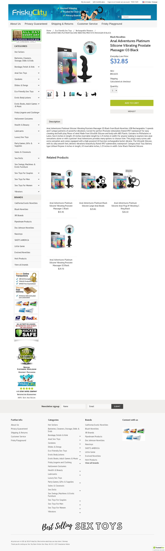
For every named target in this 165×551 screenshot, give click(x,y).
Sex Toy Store (32, 544)
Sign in (110, 2)
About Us (15, 24)
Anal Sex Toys (21, 73)
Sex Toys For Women (23, 185)
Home (49, 30)
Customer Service (87, 24)
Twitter (124, 425)
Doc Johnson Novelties (24, 227)
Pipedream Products (23, 221)
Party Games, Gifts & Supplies (23, 144)
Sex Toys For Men (22, 179)
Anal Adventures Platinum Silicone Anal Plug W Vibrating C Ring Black (125, 206)
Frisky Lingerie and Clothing (26, 112)
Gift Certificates (99, 2)
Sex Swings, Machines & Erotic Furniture (25, 165)
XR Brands (19, 215)
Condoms (18, 79)
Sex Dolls (19, 158)
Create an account (122, 2)
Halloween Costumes (24, 118)
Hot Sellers (19, 52)
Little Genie (20, 246)
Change (154, 2)
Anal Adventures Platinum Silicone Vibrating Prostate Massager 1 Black (61, 206)
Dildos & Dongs (21, 85)
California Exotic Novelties (26, 203)
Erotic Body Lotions (23, 97)
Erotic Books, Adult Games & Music (26, 105)
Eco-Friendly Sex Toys (24, 91)
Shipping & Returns (62, 24)
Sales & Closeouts (23, 152)
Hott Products (21, 258)
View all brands (21, 264)
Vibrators (19, 191)
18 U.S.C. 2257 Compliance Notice (59, 544)
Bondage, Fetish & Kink (24, 67)
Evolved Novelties (22, 252)
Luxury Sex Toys (22, 137)
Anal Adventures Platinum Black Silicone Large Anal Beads (93, 204)
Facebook (138, 425)
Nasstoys (19, 234)
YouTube (128, 425)
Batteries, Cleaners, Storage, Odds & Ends (24, 59)
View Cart (134, 2)
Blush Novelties (21, 209)
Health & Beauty (22, 125)
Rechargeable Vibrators (84, 30)
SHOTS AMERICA (22, 240)
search (153, 17)
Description (54, 121)
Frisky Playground (112, 24)
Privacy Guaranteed (36, 24)
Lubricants (19, 131)
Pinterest (133, 425)
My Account (85, 2)
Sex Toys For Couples (24, 173)
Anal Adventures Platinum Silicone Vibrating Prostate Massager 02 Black (61, 262)
